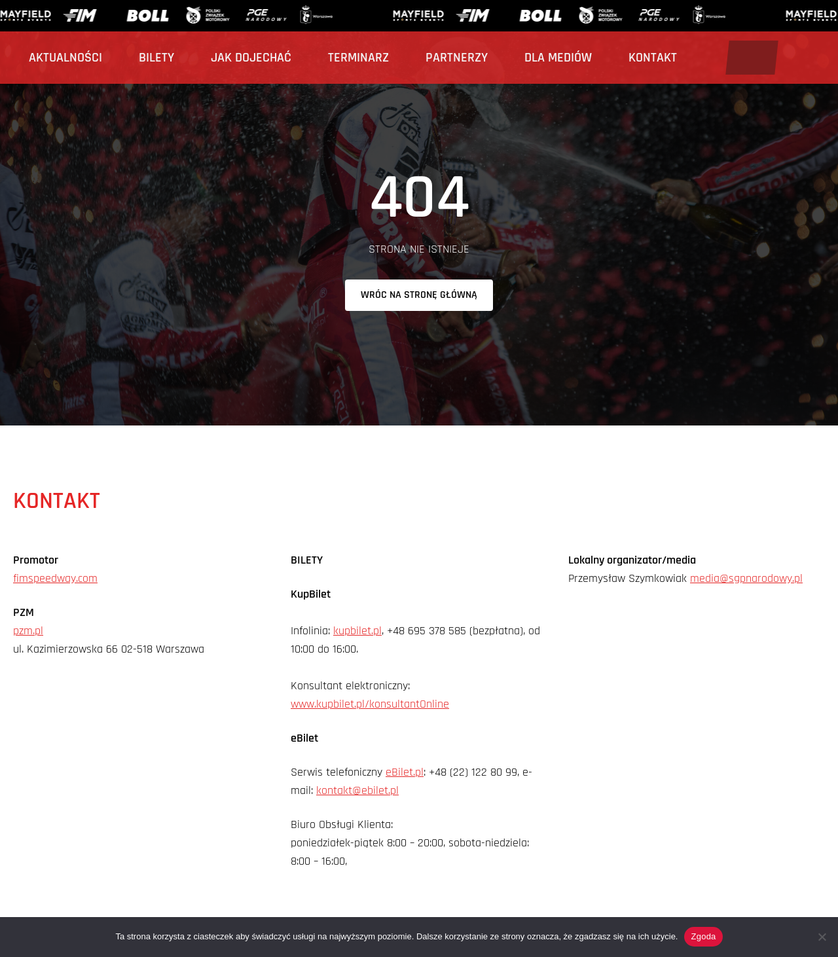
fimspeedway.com (55, 578)
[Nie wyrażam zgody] (821, 936)
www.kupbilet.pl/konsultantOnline (370, 704)
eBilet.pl (405, 772)
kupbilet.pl (357, 630)
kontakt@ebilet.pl (357, 790)
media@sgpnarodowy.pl (746, 578)
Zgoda (703, 936)
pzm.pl (28, 630)
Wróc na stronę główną (419, 295)
